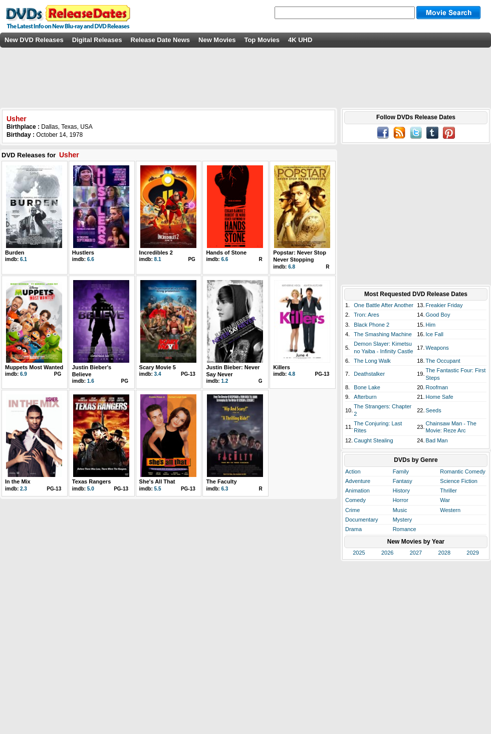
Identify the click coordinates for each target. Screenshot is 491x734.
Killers (281, 367)
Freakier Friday (444, 305)
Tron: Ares (366, 315)
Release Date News (160, 40)
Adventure (357, 481)
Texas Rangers (91, 481)
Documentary (361, 520)
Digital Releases (97, 40)
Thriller (448, 490)
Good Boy (438, 315)
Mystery (402, 520)
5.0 (90, 489)
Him (431, 325)
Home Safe (439, 397)
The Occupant (443, 361)
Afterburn (365, 397)
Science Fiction (458, 481)
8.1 (157, 259)
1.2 (224, 381)
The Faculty (221, 481)
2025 (359, 553)
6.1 (23, 259)
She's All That (157, 481)
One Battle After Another (383, 305)
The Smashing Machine (383, 334)
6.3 (224, 489)
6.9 (23, 374)
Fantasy (402, 481)
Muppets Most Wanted (34, 367)
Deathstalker (369, 374)
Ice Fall (434, 334)
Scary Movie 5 (157, 367)
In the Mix (18, 481)
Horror (400, 500)
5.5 (157, 489)
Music (400, 510)
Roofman (437, 387)
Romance (404, 529)
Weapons (437, 348)
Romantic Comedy (462, 471)
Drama (353, 529)
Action (353, 471)
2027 (416, 553)
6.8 (291, 267)
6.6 (90, 259)
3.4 (157, 374)
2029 (472, 553)
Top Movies (262, 40)
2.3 (23, 489)
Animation (357, 490)
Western (450, 510)
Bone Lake (367, 387)
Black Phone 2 (371, 325)
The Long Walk (372, 361)
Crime (352, 510)
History (401, 490)
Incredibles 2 (156, 253)
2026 (387, 553)
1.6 (90, 381)
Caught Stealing (373, 440)
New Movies (216, 40)
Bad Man (437, 440)
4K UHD (300, 40)
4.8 (291, 374)
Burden (15, 253)
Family (401, 471)
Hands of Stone (226, 253)
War (445, 500)
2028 (444, 553)
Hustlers (83, 253)
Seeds (433, 410)
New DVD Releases (34, 40)
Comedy (355, 500)
